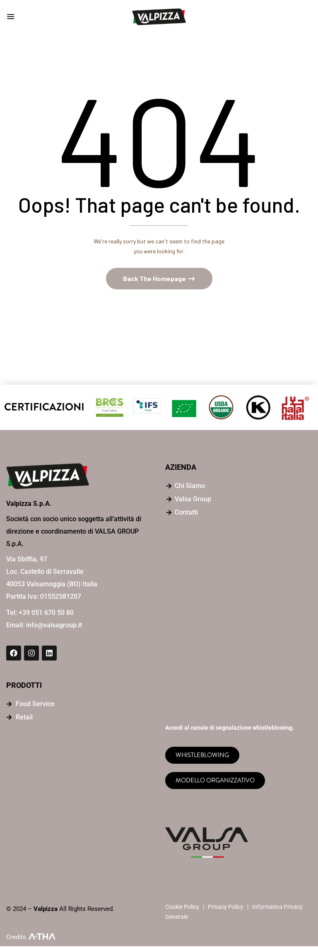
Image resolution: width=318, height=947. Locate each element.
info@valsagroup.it (54, 626)
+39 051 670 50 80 (46, 614)
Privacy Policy (225, 907)
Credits (16, 938)
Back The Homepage (155, 279)
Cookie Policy (182, 907)
